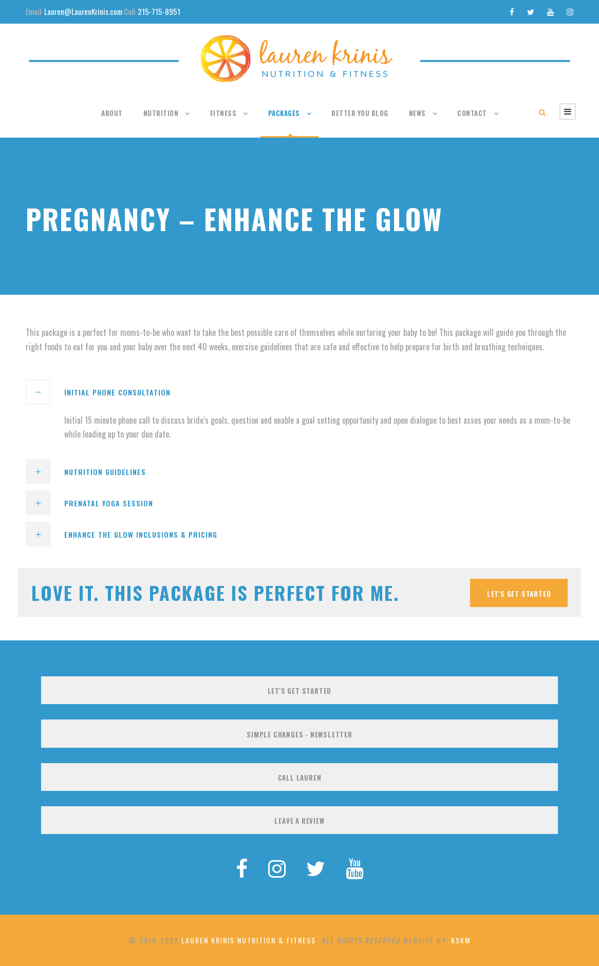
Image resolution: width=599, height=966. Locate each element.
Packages (284, 113)
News (417, 113)
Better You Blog (359, 113)
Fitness (223, 113)
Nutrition (161, 113)
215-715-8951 (159, 11)
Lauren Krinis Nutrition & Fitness (248, 940)
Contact (472, 113)
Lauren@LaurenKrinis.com (83, 11)
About (112, 113)
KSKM (461, 940)
